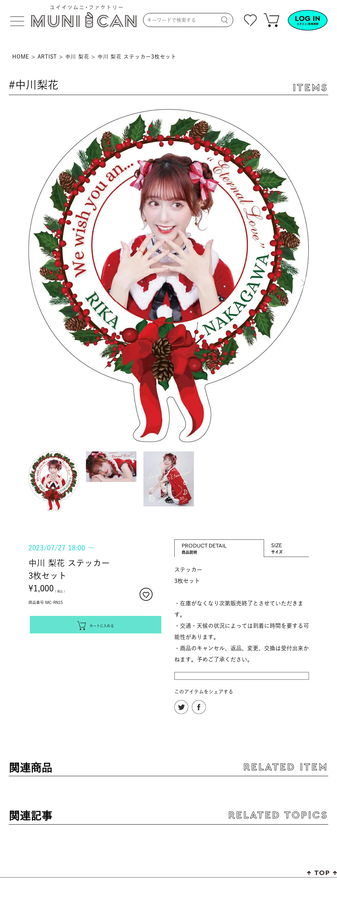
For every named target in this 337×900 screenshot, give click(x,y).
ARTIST (47, 56)
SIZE (286, 545)
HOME (20, 56)
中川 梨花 (77, 56)
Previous (35, 277)
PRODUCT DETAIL (219, 545)
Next (302, 277)
